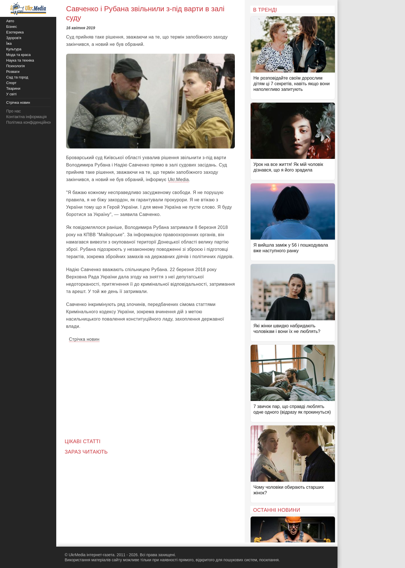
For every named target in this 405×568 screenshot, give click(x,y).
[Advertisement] (150, 386)
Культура (13, 49)
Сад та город (17, 77)
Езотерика (15, 32)
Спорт (11, 83)
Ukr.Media (178, 179)
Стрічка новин (84, 339)
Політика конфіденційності (30, 122)
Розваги (12, 71)
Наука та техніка (20, 60)
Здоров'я (13, 38)
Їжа (9, 43)
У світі (11, 94)
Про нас (13, 111)
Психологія (15, 66)
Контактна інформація (26, 116)
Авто (10, 21)
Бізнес (11, 26)
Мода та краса (18, 55)
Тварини (13, 88)
